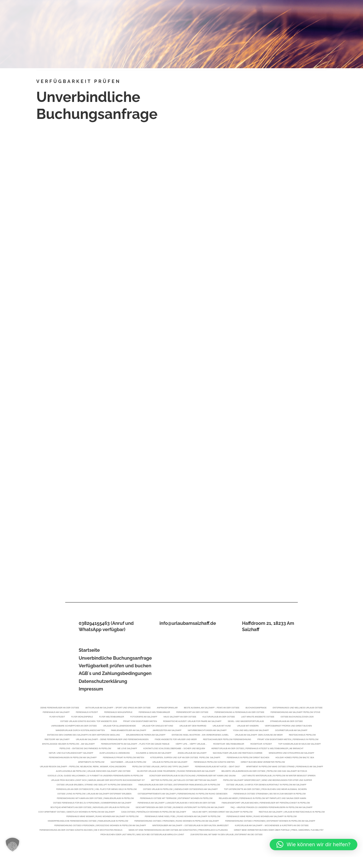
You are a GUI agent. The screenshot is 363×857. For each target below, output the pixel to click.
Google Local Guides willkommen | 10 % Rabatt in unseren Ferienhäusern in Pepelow (95, 776)
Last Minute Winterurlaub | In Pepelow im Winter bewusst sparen (278, 776)
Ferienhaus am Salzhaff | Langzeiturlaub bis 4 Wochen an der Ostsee (176, 803)
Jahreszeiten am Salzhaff (167, 730)
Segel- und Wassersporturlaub (246, 721)
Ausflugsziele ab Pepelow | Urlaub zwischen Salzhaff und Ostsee (93, 771)
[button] (12, 844)
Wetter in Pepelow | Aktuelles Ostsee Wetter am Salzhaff (184, 780)
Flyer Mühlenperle (82, 717)
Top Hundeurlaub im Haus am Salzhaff (299, 744)
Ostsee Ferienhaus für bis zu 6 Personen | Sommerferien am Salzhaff (92, 803)
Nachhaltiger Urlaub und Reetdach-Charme (237, 753)
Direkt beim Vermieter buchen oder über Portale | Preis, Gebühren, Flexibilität (279, 830)
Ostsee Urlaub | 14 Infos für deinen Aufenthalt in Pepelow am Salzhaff (266, 785)
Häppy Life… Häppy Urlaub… (191, 744)
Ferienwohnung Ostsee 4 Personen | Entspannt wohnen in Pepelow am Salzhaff (270, 821)
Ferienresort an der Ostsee (192, 712)
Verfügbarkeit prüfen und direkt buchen (288, 726)
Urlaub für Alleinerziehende (119, 726)
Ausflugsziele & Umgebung (115, 753)
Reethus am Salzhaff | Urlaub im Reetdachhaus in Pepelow (292, 812)
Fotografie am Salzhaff (143, 717)
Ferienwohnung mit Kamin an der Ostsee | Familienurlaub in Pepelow (95, 798)
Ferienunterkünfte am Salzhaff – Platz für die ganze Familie (135, 744)
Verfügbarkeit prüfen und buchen (115, 665)
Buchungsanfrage (256, 708)
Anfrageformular (167, 708)
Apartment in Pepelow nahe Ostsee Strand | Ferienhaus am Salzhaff (284, 767)
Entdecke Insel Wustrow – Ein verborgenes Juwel (200, 735)
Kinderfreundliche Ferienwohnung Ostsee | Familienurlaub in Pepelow (88, 821)
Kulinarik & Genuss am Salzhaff (154, 753)
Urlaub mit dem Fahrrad (192, 726)
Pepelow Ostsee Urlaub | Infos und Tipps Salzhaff (160, 767)
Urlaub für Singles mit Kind (157, 726)
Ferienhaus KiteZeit (87, 712)
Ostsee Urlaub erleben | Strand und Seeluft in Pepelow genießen (94, 785)
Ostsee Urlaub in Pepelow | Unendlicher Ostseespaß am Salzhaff (180, 789)
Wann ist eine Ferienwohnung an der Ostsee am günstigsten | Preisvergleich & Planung (178, 830)
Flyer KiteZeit (57, 717)
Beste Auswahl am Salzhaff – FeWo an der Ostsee (211, 708)
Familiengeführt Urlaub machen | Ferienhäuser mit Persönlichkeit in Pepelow (266, 803)
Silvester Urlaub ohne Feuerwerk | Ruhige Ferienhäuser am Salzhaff (176, 771)
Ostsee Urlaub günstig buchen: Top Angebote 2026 (88, 721)
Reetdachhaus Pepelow (302, 735)
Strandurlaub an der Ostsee (286, 721)
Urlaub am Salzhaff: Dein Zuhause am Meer (258, 735)
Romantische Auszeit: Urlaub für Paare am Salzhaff (192, 721)
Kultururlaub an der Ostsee (218, 717)
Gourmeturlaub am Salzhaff (291, 730)
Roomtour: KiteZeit (261, 744)
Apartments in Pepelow (91, 762)
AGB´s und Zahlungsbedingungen (115, 673)
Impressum (91, 689)
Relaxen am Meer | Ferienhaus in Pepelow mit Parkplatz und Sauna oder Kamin (262, 798)
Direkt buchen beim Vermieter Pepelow (263, 762)
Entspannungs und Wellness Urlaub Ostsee (298, 708)
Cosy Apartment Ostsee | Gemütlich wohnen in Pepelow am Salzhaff (76, 812)
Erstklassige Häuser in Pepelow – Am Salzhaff (68, 744)
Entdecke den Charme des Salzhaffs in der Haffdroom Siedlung (83, 735)
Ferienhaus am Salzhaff (56, 712)
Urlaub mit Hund (222, 726)
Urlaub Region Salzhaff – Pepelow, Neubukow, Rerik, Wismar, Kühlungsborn (83, 767)
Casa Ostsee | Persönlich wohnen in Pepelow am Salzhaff (153, 812)
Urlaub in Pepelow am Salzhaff (169, 762)
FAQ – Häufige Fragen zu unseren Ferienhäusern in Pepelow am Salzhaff (272, 807)
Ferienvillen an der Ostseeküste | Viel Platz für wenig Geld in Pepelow (96, 789)
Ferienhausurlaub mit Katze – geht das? (217, 767)
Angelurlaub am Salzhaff (192, 753)
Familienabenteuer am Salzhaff (128, 730)
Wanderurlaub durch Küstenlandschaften (80, 730)
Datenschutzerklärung (103, 681)
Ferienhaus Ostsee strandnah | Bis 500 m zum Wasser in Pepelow (270, 794)
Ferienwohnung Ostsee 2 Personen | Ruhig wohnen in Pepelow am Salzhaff (176, 821)
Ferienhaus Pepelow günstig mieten (214, 762)
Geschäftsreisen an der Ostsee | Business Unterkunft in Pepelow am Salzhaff (180, 807)
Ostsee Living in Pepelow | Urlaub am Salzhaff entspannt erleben (94, 794)
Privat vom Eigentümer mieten (140, 721)
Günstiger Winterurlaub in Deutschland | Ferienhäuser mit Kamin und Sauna (192, 776)
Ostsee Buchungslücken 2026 (296, 717)
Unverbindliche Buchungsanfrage (115, 658)
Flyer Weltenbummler (111, 717)
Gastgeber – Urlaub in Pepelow (128, 762)
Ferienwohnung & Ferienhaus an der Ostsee (239, 712)
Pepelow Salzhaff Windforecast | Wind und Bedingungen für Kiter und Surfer (267, 780)
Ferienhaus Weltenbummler (154, 712)
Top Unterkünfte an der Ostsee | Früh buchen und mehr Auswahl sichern (265, 789)
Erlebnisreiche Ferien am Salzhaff (145, 735)
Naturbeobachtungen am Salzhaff (207, 730)
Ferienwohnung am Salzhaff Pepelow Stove (295, 712)
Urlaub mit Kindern (248, 726)
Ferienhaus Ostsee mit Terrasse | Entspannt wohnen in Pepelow (176, 798)
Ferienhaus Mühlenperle (118, 712)
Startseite (89, 650)
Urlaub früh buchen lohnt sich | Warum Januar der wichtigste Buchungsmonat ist (98, 780)
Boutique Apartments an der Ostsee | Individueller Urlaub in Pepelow (89, 807)
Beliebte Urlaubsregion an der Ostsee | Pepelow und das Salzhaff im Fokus (264, 771)
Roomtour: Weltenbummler (228, 744)
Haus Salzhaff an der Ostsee (180, 717)
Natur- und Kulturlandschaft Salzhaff (71, 753)
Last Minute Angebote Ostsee (257, 717)
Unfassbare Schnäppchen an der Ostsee (74, 726)
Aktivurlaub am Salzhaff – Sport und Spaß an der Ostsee (118, 708)
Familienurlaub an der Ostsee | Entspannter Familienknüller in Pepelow (179, 785)
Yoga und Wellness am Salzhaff (251, 730)
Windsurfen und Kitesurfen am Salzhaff (291, 753)
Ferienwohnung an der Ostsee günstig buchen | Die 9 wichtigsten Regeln (80, 830)
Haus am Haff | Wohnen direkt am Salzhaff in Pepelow (222, 812)
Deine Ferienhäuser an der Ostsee (59, 708)
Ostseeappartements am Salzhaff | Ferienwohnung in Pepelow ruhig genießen (182, 794)
